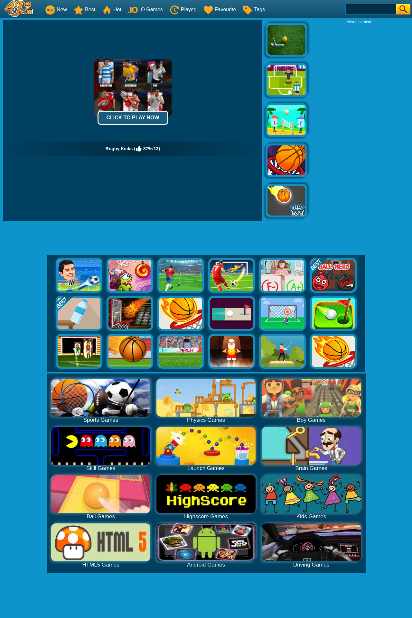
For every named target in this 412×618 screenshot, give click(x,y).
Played (183, 9)
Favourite (219, 9)
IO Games (145, 9)
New (56, 9)
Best (84, 9)
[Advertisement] (359, 120)
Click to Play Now (132, 117)
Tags (253, 9)
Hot (111, 9)
